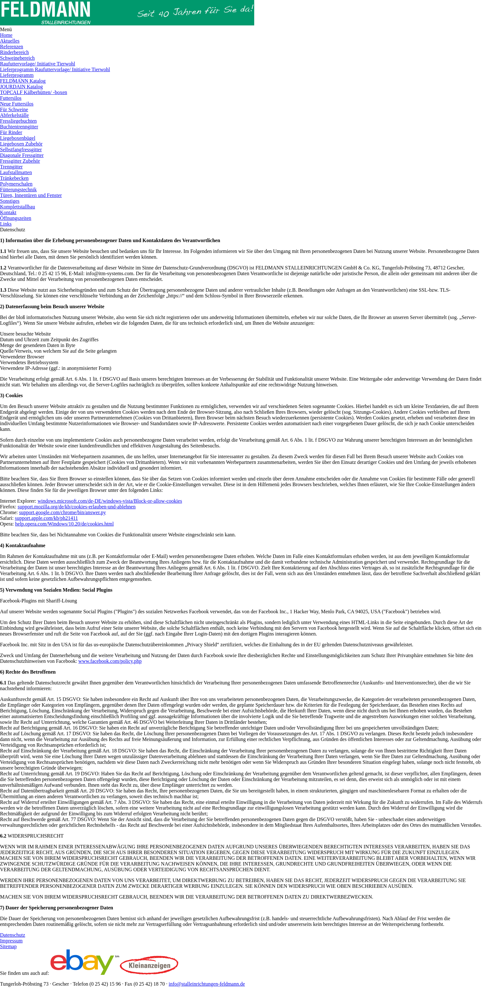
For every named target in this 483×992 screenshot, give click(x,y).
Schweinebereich (17, 58)
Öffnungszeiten (15, 218)
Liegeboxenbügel (17, 138)
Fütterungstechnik (18, 189)
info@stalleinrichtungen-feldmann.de (207, 984)
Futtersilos (11, 98)
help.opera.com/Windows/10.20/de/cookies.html (64, 524)
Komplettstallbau (17, 206)
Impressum (11, 940)
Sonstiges (9, 201)
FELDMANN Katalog (23, 81)
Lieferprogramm (17, 75)
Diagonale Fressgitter (22, 155)
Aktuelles (9, 41)
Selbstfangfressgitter (21, 149)
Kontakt (8, 212)
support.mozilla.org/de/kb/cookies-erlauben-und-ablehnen (77, 506)
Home (6, 35)
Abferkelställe (14, 115)
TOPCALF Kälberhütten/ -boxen (33, 92)
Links (5, 224)
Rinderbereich (14, 52)
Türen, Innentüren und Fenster (31, 195)
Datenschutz (12, 935)
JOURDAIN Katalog (21, 86)
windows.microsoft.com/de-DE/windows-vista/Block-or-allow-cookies (109, 501)
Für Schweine (14, 109)
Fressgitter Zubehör (20, 161)
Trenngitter (11, 166)
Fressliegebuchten (18, 121)
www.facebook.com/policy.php (110, 661)
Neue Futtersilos (16, 103)
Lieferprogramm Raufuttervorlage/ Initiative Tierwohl (55, 69)
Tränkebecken (14, 178)
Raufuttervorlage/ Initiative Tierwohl (37, 63)
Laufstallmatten (16, 172)
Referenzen (11, 46)
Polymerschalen (16, 184)
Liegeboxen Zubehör (21, 143)
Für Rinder (11, 132)
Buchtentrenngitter (19, 126)
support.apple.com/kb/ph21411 (46, 518)
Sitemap (8, 946)
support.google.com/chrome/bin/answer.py (62, 512)
